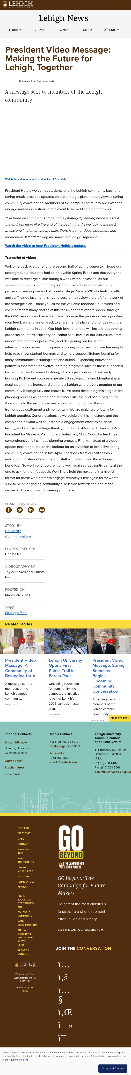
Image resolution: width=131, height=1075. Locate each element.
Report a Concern (23, 952)
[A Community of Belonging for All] (22, 641)
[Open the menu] (125, 5)
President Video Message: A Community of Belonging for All (21, 668)
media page (58, 746)
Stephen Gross (15, 767)
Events (63, 30)
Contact (23, 844)
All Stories (111, 30)
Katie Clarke (13, 774)
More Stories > (120, 718)
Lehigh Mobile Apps (25, 869)
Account (23, 876)
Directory (24, 833)
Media (87, 30)
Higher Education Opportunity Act (26, 901)
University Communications (18, 533)
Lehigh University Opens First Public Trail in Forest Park (65, 668)
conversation (94, 948)
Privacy (22, 887)
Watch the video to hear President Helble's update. (36, 179)
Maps (21, 839)
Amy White (57, 753)
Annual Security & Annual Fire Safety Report (25, 938)
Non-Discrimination (27, 923)
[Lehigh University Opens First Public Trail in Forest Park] (65, 641)
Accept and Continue (113, 1068)
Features (15, 30)
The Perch (24, 828)
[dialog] (65, 1062)
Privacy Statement (18, 1060)
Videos (39, 30)
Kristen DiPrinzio (16, 742)
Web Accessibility (26, 860)
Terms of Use (26, 882)
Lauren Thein (13, 761)
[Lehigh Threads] (64, 1040)
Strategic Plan (16, 612)
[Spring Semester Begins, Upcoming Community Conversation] (109, 641)
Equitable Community (25, 914)
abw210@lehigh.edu (63, 762)
